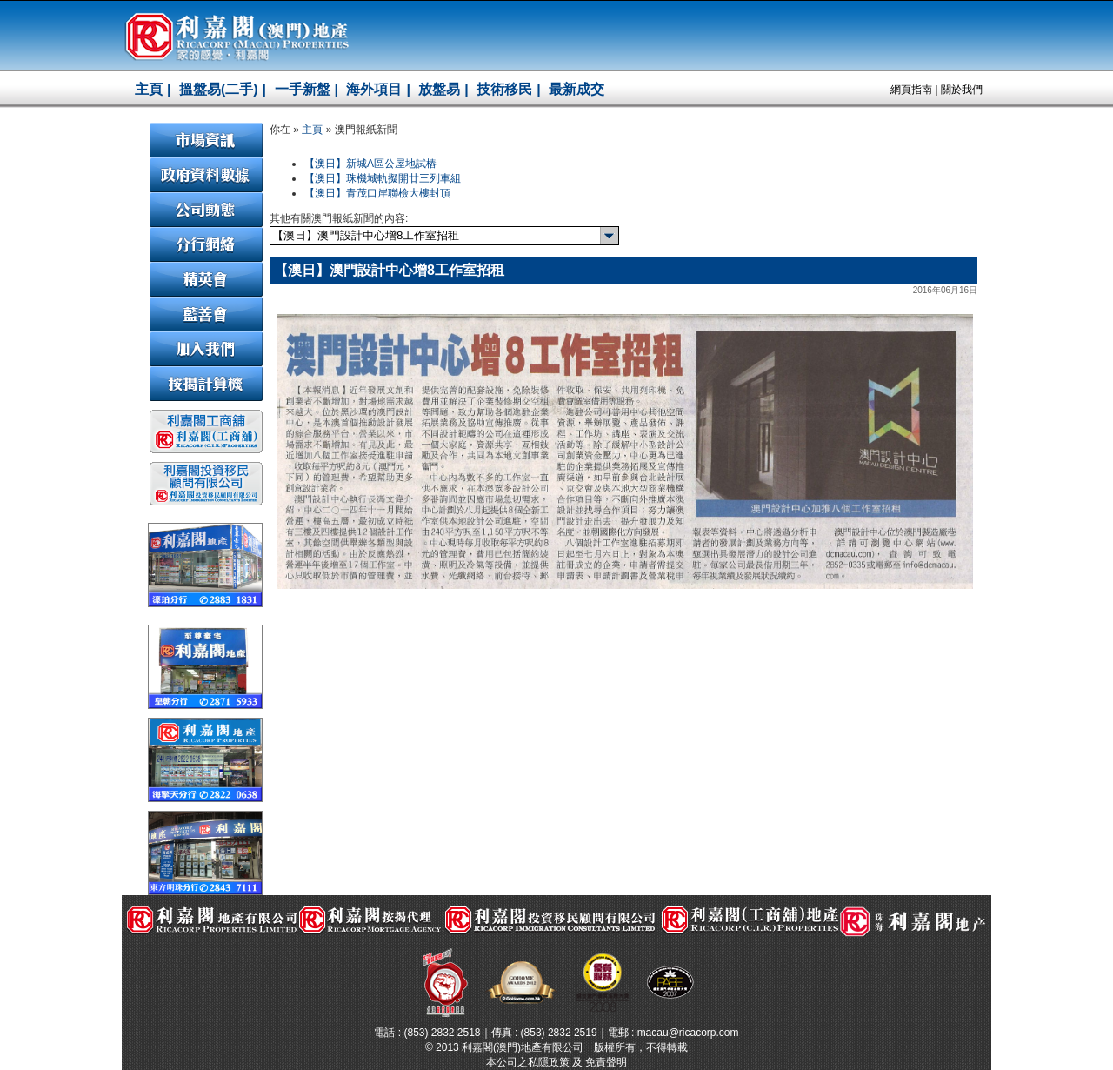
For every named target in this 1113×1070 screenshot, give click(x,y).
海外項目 (374, 89)
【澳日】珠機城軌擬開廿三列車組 (382, 178)
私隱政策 (549, 1062)
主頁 (149, 89)
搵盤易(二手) (218, 89)
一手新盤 (302, 89)
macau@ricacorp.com (688, 1033)
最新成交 (576, 89)
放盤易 (439, 89)
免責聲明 (606, 1062)
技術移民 (504, 89)
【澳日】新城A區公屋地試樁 (370, 163)
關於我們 (962, 90)
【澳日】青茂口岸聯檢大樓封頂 (377, 193)
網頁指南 (911, 90)
